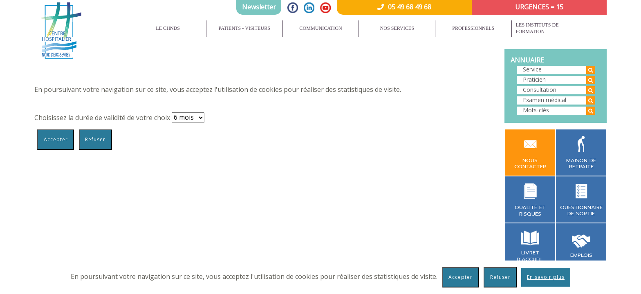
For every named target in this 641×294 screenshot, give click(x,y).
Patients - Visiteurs (245, 28)
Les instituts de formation (537, 28)
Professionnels (473, 28)
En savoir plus (546, 277)
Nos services (397, 28)
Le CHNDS (168, 28)
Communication (320, 28)
